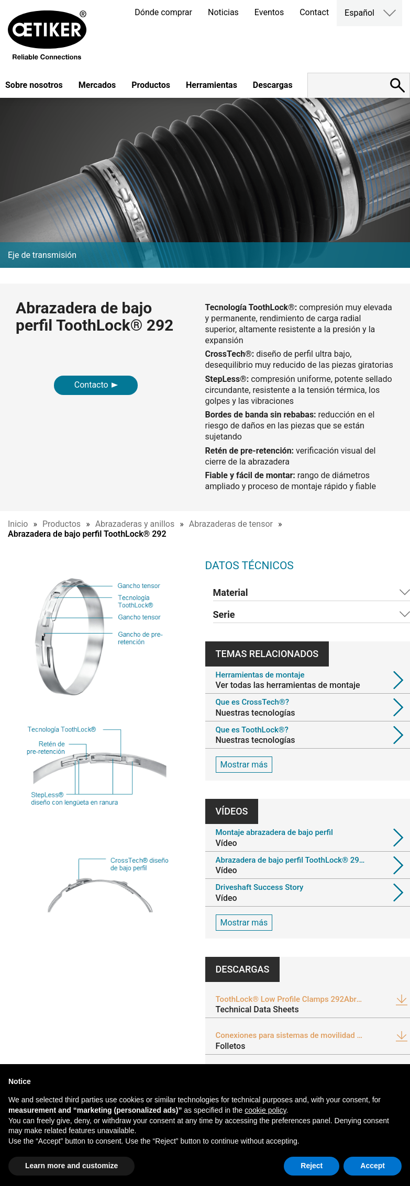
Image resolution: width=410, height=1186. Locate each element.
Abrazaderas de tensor (231, 524)
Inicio (18, 524)
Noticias (223, 12)
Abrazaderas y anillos (135, 524)
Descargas (273, 85)
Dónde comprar (163, 12)
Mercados (97, 85)
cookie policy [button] (265, 1110)
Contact (314, 12)
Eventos (269, 12)
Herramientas (211, 85)
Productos (150, 85)
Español (359, 13)
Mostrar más (244, 765)
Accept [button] (372, 1165)
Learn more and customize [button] (71, 1165)
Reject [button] (312, 1165)
